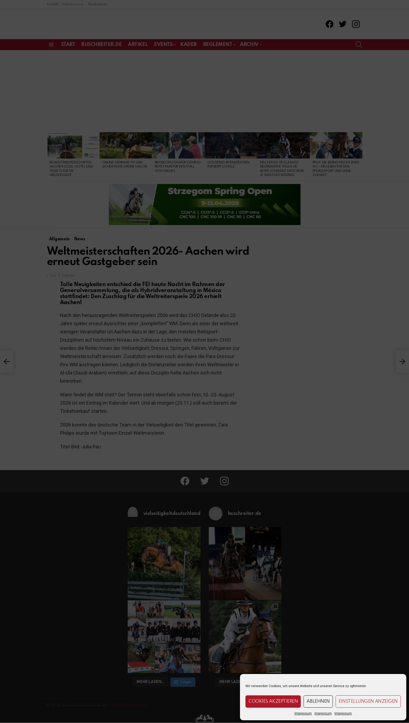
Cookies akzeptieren (273, 701)
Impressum (303, 713)
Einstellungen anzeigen (368, 701)
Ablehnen (318, 701)
